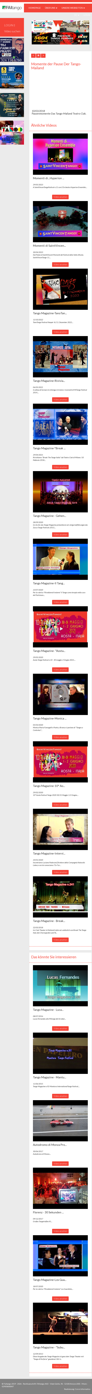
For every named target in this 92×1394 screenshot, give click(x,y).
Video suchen (12, 31)
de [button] (76, 15)
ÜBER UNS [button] (51, 7)
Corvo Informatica (82, 1389)
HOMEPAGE (36, 7)
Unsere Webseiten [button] (73, 7)
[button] (60, 154)
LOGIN (86, 15)
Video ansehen (60, 197)
